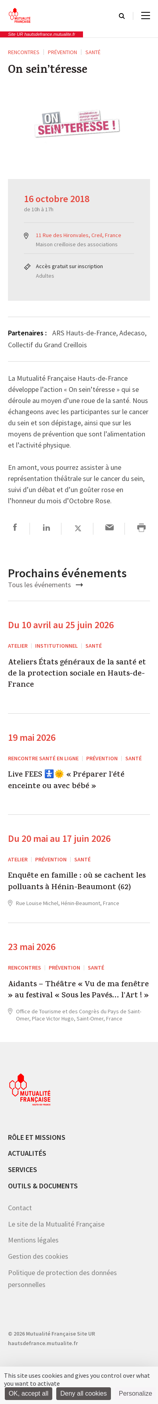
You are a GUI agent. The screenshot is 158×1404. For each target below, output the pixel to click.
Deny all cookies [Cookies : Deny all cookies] (83, 1393)
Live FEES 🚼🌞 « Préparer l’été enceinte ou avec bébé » (66, 781)
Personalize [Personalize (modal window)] (135, 1393)
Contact (20, 1207)
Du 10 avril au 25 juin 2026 (61, 625)
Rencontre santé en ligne (43, 758)
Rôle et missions (36, 1137)
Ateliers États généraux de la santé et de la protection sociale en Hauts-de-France (77, 674)
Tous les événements (45, 584)
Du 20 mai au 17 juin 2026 (59, 838)
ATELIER (18, 645)
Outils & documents (43, 1185)
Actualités (27, 1153)
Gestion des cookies (38, 1256)
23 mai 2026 (31, 947)
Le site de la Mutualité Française (56, 1224)
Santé (93, 52)
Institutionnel (56, 645)
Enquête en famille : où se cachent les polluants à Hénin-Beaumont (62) (77, 882)
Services (22, 1169)
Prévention (62, 52)
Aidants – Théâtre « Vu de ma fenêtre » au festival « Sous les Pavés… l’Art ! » (78, 990)
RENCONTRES (24, 52)
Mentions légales (33, 1239)
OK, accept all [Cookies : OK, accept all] (29, 1393)
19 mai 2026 (31, 737)
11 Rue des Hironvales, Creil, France (78, 235)
